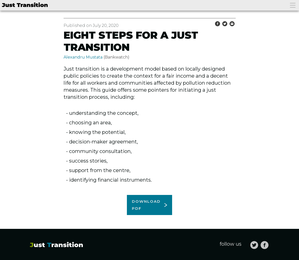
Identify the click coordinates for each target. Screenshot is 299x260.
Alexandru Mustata (83, 57)
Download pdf (146, 205)
